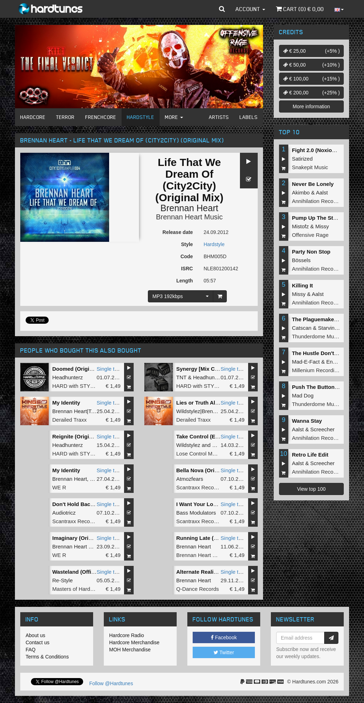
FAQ (31, 649)
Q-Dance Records (197, 589)
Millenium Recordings (317, 370)
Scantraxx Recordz (198, 487)
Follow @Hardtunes (111, 683)
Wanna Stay (307, 421)
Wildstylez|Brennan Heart (206, 411)
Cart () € (300, 8)
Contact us (37, 642)
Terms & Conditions (47, 657)
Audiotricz (64, 513)
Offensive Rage (310, 235)
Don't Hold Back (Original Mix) (90, 504)
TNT (181, 377)
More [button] (174, 117)
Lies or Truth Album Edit (207, 403)
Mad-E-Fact (306, 362)
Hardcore (33, 117)
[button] (222, 9)
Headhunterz (67, 377)
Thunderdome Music (316, 336)
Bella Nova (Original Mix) (207, 470)
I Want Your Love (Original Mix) (215, 504)
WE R (59, 487)
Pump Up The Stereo (318, 218)
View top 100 (311, 489)
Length (184, 280)
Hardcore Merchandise (134, 642)
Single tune (110, 369)
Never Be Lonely (313, 184)
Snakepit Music (310, 167)
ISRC (187, 268)
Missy (322, 226)
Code (187, 256)
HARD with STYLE (74, 386)
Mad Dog (303, 395)
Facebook (224, 637)
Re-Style (62, 580)
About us (35, 635)
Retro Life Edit (310, 455)
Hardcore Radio (126, 635)
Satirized (302, 159)
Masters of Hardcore (76, 589)
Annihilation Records (316, 201)
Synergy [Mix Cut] (199, 369)
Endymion (338, 362)
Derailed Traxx (69, 420)
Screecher (322, 429)
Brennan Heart (189, 208)
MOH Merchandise (130, 649)
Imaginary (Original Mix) (82, 538)
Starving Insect (335, 328)
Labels (249, 117)
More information (311, 106)
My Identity (66, 403)
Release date (177, 232)
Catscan (301, 328)
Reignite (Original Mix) (80, 436)
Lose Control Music (199, 454)
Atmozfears (189, 479)
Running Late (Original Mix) (211, 538)
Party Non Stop (311, 252)
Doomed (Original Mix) (80, 369)
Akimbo (301, 192)
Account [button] (250, 8)
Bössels (301, 260)
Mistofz (300, 226)
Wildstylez (188, 445)
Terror (65, 117)
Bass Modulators (196, 513)
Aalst (322, 192)
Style (187, 244)
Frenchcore (100, 117)
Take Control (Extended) (206, 436)
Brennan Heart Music (189, 217)
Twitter (224, 652)
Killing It (302, 285)
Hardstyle (140, 117)
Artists (219, 117)
